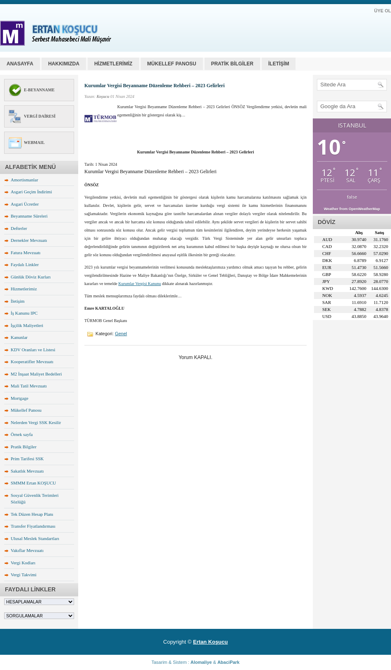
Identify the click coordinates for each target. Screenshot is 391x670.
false (352, 197)
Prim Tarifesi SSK (27, 458)
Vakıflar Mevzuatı (27, 550)
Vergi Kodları (23, 562)
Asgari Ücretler (25, 204)
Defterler (19, 228)
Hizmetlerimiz (24, 288)
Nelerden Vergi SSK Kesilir (36, 422)
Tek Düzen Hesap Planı (32, 514)
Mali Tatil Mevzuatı (29, 385)
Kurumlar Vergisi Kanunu (139, 283)
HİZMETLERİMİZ (113, 64)
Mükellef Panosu (26, 410)
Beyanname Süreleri (29, 215)
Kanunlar (19, 337)
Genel (121, 333)
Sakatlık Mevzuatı (27, 470)
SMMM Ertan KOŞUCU (33, 482)
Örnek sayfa (22, 434)
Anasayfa (20, 64)
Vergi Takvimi (24, 574)
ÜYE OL (382, 10)
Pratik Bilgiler (24, 446)
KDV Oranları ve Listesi (33, 349)
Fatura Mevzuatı (25, 252)
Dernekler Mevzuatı (29, 240)
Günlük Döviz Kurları (31, 276)
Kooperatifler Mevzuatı (32, 361)
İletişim (18, 301)
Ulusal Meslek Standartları (35, 538)
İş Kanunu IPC (24, 313)
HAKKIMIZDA (63, 64)
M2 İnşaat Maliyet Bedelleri (36, 373)
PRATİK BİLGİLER (232, 64)
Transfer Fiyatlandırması (33, 526)
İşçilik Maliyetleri (27, 325)
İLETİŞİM (278, 64)
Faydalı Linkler (25, 264)
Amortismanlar (24, 179)
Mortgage (19, 398)
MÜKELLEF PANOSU (171, 64)
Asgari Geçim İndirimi (31, 191)
